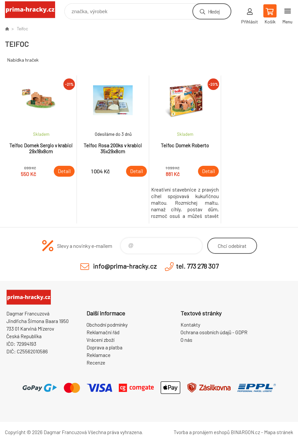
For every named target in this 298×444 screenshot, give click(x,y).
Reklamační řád (102, 332)
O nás (186, 340)
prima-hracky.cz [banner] (34, 9)
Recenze (95, 363)
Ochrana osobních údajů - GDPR (214, 332)
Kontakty (190, 325)
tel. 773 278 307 (197, 266)
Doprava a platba (104, 347)
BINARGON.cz (245, 432)
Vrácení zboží (100, 340)
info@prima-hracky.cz (125, 266)
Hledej (214, 11)
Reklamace (98, 355)
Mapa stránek (278, 432)
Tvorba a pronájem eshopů (202, 432)
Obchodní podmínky (107, 325)
